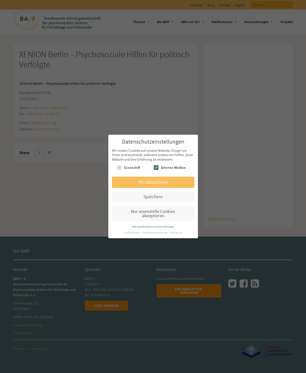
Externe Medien (170, 167)
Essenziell (128, 167)
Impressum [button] (176, 232)
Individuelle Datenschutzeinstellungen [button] (153, 226)
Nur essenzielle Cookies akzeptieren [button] (153, 214)
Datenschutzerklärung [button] (155, 232)
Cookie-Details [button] (132, 232)
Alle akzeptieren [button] (153, 182)
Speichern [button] (153, 196)
